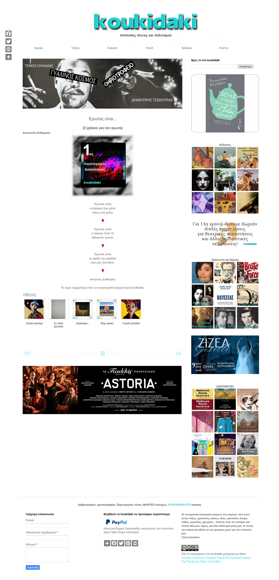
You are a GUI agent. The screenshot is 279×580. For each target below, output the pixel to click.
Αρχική (38, 47)
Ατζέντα (223, 47)
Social (149, 47)
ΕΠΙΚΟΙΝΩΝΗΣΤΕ (179, 504)
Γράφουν (112, 47)
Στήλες (75, 47)
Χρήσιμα (186, 47)
